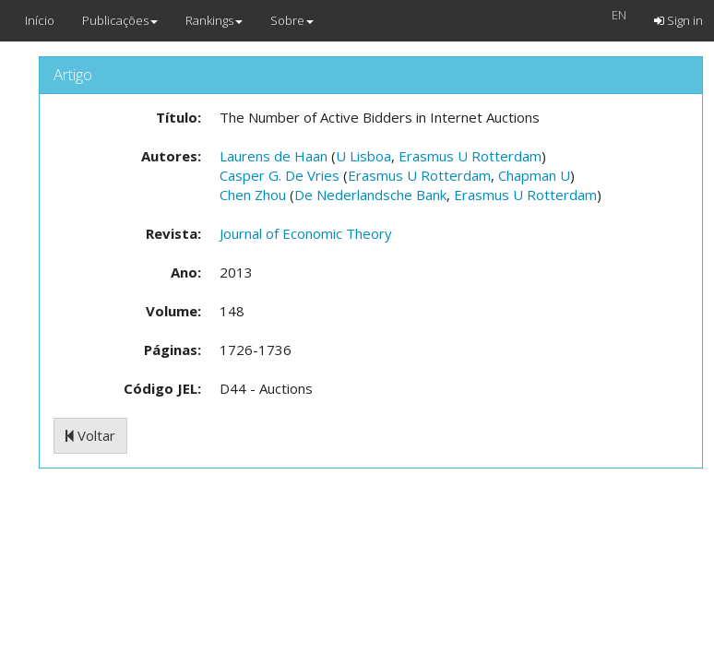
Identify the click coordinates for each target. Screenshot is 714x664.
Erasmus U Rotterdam (470, 156)
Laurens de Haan (273, 156)
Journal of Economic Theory (306, 233)
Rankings (214, 20)
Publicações (120, 20)
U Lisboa (363, 156)
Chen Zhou (253, 194)
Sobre (292, 20)
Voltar (90, 435)
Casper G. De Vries (279, 175)
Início (39, 20)
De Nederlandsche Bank (370, 194)
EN (619, 14)
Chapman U (534, 175)
